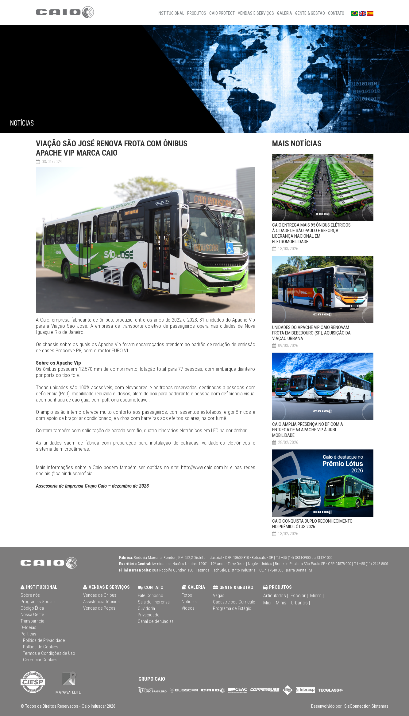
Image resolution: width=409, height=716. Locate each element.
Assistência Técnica (101, 601)
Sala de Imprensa (154, 602)
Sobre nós (30, 595)
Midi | (268, 602)
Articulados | (275, 595)
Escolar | (299, 595)
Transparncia (32, 621)
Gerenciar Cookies (40, 660)
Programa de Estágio (232, 608)
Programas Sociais (38, 601)
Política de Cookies (40, 647)
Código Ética (32, 608)
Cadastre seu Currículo (234, 602)
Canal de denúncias (156, 621)
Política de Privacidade (44, 640)
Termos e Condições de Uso (49, 653)
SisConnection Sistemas (365, 706)
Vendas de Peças (99, 608)
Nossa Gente (32, 614)
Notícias (189, 601)
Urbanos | (300, 602)
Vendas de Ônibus (99, 595)
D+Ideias (28, 627)
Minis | (282, 602)
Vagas (218, 595)
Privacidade (149, 615)
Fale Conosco (150, 595)
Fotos (187, 595)
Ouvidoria (146, 608)
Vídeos (188, 608)
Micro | (317, 595)
